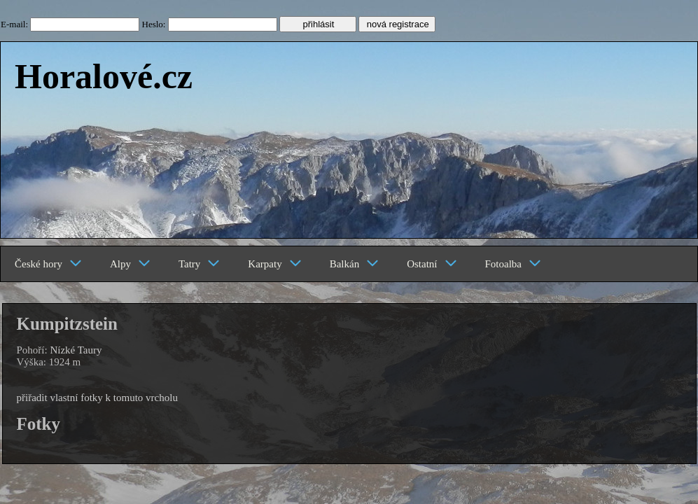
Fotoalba (513, 264)
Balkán (354, 264)
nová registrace (398, 24)
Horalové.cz (104, 76)
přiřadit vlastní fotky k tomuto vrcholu (97, 397)
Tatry (199, 264)
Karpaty (274, 264)
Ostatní (431, 264)
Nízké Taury (76, 350)
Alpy (130, 264)
